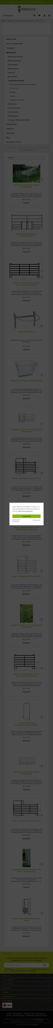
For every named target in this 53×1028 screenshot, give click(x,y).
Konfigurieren (37, 520)
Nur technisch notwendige (16, 520)
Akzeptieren (26, 516)
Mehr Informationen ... (25, 511)
